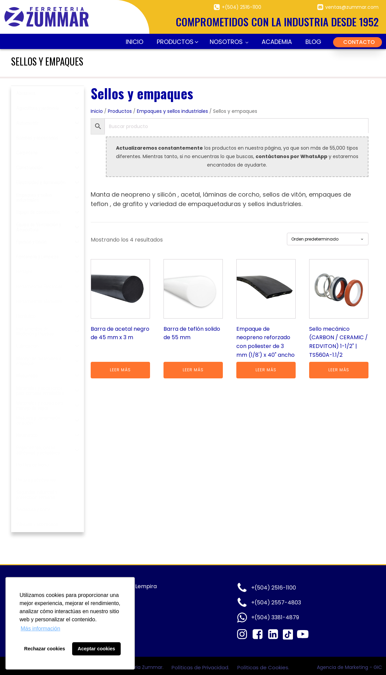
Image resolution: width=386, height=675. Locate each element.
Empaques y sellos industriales (172, 111)
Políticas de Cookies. (263, 667)
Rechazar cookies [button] (44, 648)
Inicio (134, 42)
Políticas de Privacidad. (201, 667)
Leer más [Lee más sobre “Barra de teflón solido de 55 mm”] (193, 370)
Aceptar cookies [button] (96, 648)
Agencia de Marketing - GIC (349, 667)
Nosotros (226, 42)
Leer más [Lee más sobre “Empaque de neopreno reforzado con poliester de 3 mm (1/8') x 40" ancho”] (266, 370)
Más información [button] (40, 628)
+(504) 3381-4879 (275, 617)
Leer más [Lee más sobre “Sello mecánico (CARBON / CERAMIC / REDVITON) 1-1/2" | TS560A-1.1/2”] (338, 370)
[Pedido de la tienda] (327, 239)
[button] (176, 42)
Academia (277, 42)
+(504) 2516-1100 (241, 7)
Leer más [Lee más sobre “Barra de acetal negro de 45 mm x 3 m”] (120, 370)
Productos (120, 111)
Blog (313, 42)
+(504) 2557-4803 (276, 602)
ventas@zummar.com (352, 7)
